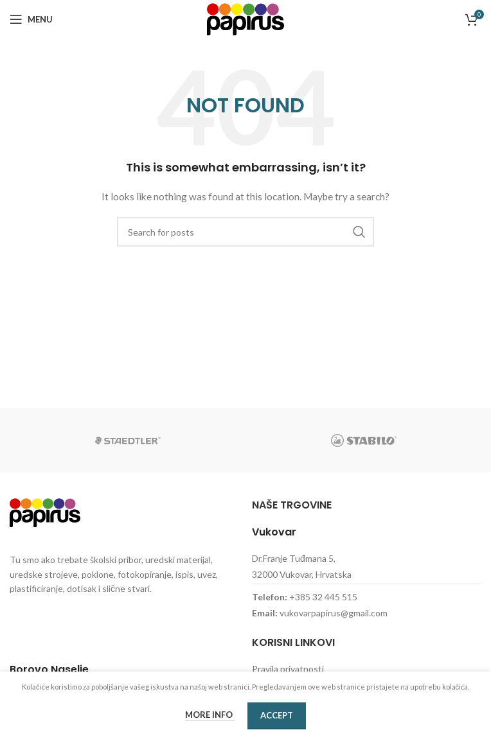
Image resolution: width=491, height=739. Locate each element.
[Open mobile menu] (31, 19)
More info (210, 714)
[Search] (245, 232)
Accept (276, 715)
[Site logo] (245, 18)
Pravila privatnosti (288, 668)
